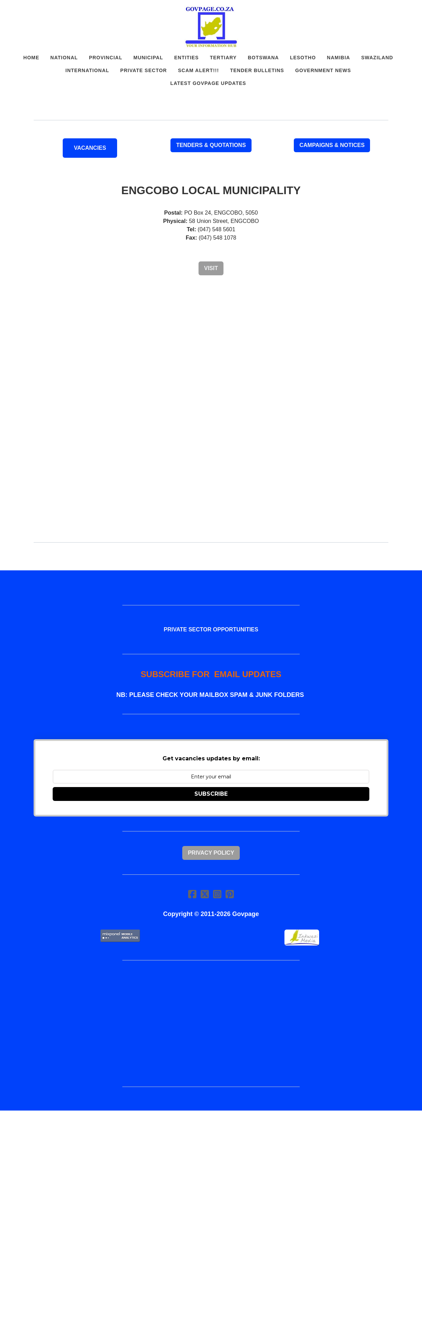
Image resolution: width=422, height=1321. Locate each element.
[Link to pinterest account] (230, 894)
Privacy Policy (211, 853)
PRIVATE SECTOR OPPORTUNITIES (211, 629)
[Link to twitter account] (205, 894)
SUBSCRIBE (211, 794)
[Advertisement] (211, 334)
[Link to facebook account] (192, 894)
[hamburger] (22, 11)
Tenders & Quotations (211, 145)
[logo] (211, 27)
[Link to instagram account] (217, 894)
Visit (211, 268)
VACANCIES (90, 148)
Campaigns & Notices (331, 145)
